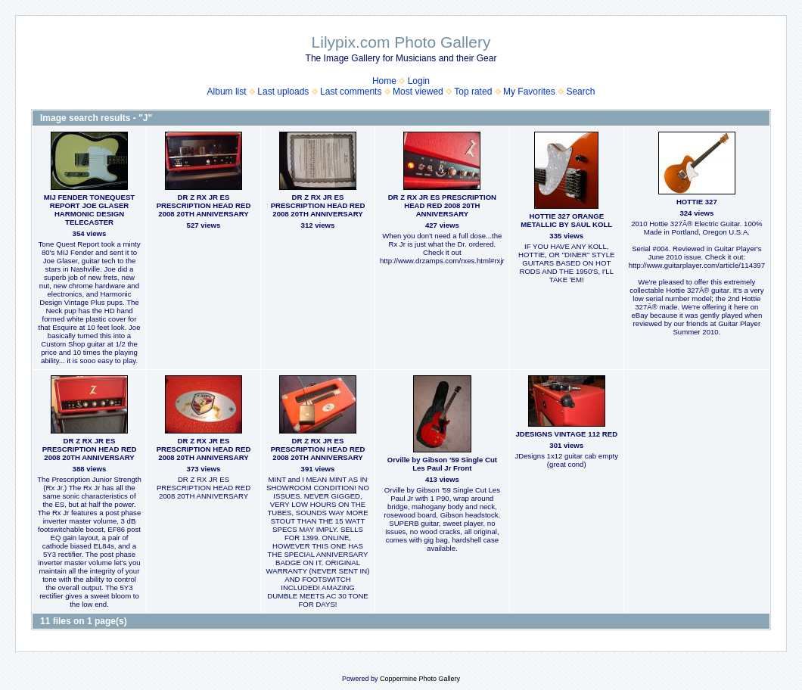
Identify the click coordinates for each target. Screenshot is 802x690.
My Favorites (529, 91)
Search (580, 91)
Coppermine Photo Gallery (420, 678)
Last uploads (283, 91)
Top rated (473, 91)
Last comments (350, 91)
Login (419, 81)
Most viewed (418, 91)
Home (384, 81)
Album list (227, 91)
